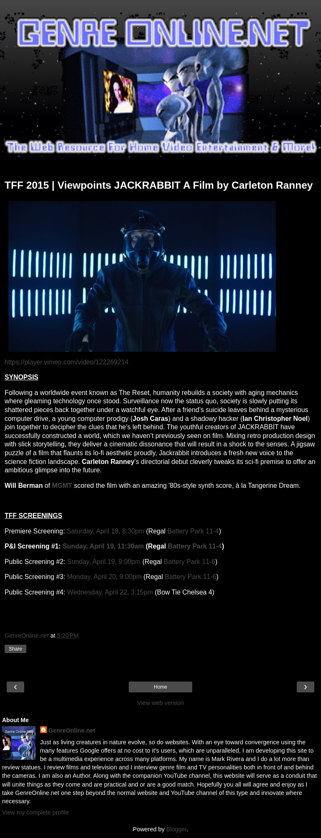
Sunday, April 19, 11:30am (103, 546)
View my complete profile (35, 812)
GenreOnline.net (71, 730)
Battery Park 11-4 (193, 531)
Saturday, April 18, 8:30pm (105, 531)
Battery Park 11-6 (189, 561)
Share (15, 649)
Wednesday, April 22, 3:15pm (110, 592)
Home (160, 687)
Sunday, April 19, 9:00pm (104, 561)
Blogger (176, 829)
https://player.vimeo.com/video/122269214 (67, 362)
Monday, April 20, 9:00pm (104, 576)
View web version (160, 703)
